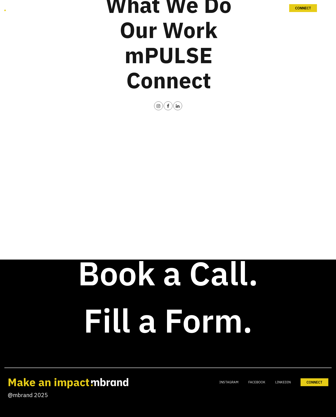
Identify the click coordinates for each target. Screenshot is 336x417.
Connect (168, 80)
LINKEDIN (283, 382)
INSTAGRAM (228, 382)
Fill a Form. (168, 320)
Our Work (168, 30)
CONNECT (314, 382)
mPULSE (169, 55)
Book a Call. (168, 273)
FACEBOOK (256, 382)
